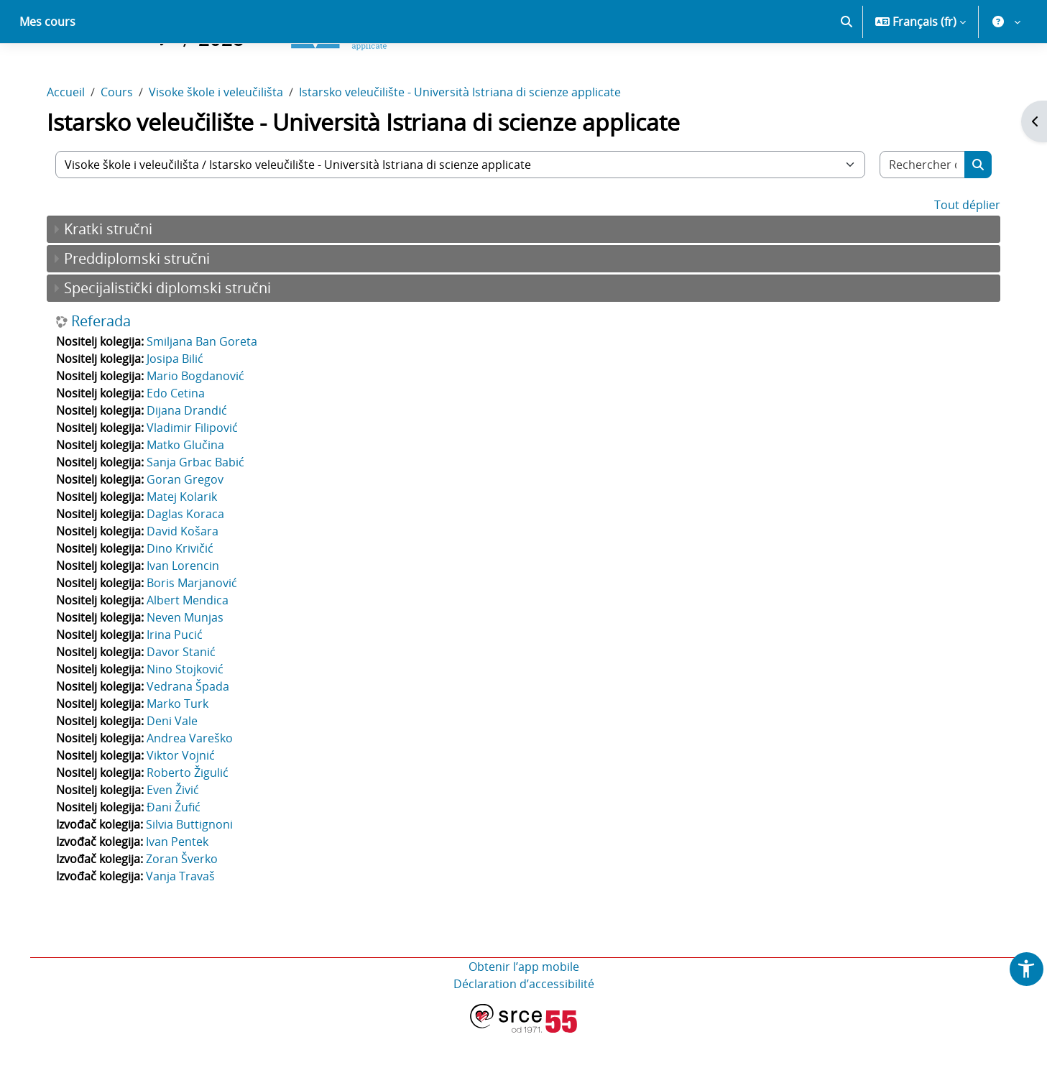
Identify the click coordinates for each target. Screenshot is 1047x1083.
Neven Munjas (189, 668)
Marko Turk (182, 754)
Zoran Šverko (186, 909)
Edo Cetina (180, 443)
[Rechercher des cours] (918, 215)
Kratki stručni (112, 279)
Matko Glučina (190, 495)
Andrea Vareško (194, 788)
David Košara (187, 581)
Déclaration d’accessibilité (523, 1034)
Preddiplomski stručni (141, 308)
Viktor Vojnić (185, 806)
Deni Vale (176, 771)
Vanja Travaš (184, 926)
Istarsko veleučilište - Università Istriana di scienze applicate (464, 142)
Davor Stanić (185, 702)
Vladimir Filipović (196, 478)
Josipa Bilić (179, 409)
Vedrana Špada (192, 737)
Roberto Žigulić (192, 823)
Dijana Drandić (191, 461)
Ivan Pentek (181, 892)
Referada (105, 371)
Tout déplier (963, 255)
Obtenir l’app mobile (524, 1017)
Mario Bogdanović (200, 426)
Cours (121, 142)
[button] (846, 71)
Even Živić (177, 840)
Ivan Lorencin (187, 616)
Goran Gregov (189, 530)
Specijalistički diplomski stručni (171, 338)
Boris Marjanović (196, 633)
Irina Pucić (179, 685)
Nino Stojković (189, 719)
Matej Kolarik (186, 547)
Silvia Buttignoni (193, 874)
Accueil (70, 142)
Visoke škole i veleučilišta (220, 142)
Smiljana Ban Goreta (206, 392)
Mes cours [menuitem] (47, 72)
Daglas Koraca (190, 564)
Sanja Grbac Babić (200, 512)
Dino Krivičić (184, 599)
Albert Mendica (192, 650)
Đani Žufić (178, 857)
